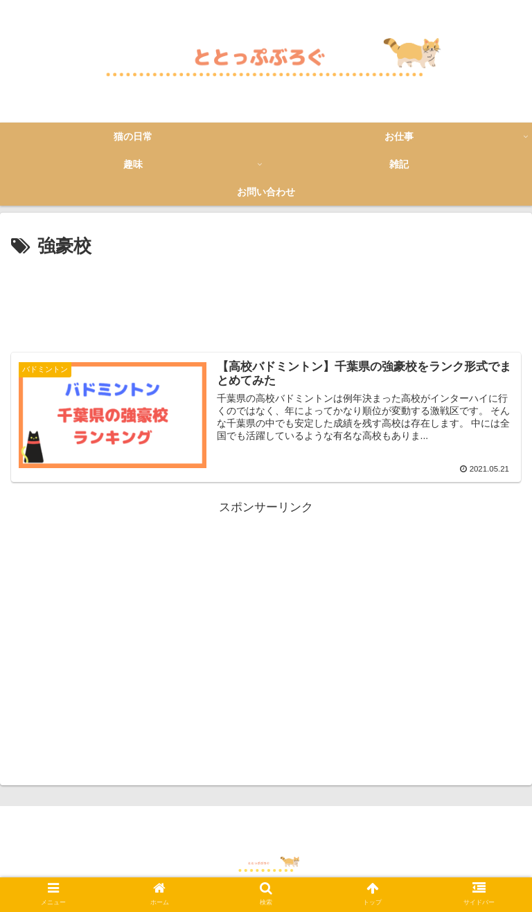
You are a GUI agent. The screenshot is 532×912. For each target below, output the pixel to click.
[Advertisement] (266, 300)
